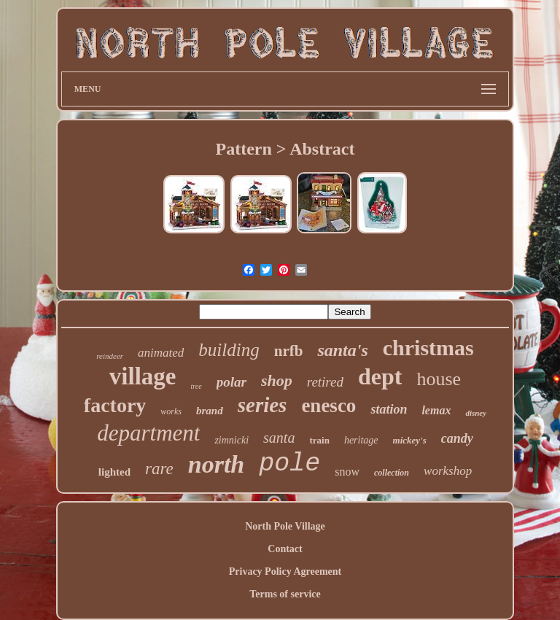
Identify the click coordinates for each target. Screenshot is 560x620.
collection (391, 473)
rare (159, 469)
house (438, 379)
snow (347, 471)
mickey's (410, 440)
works (171, 411)
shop (276, 380)
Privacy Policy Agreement (285, 571)
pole (289, 463)
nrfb (288, 351)
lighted (114, 472)
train (319, 440)
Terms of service (284, 594)
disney (475, 412)
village (142, 376)
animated (161, 353)
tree (196, 386)
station (388, 409)
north (216, 464)
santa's (342, 350)
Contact (285, 548)
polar (231, 382)
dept (380, 376)
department (148, 433)
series (262, 404)
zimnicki (231, 440)
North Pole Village (285, 526)
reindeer (109, 356)
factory (115, 405)
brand (209, 410)
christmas (428, 348)
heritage (361, 440)
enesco (328, 405)
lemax (436, 410)
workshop (448, 471)
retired (325, 382)
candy (457, 438)
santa (279, 438)
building (228, 350)
